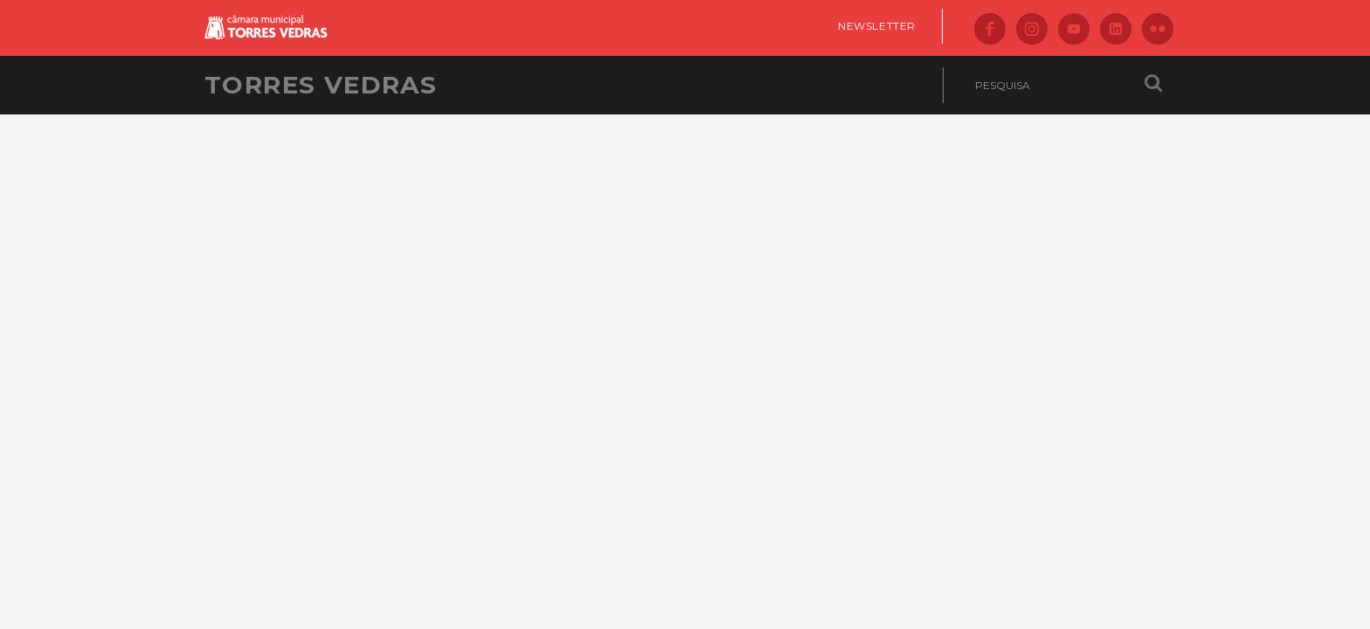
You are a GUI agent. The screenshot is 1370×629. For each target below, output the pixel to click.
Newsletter (877, 25)
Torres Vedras (320, 85)
